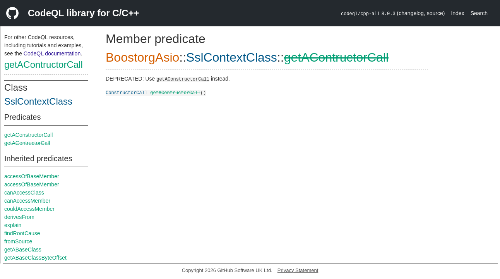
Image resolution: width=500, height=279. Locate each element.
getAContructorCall (43, 64)
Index (457, 13)
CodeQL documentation (52, 53)
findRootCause (22, 233)
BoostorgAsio (142, 57)
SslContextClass (38, 101)
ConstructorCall (126, 92)
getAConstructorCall (28, 135)
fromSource (18, 241)
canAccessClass (24, 192)
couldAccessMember (29, 209)
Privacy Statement (297, 270)
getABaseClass (22, 249)
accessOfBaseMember (31, 176)
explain (12, 225)
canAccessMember (27, 201)
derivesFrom (19, 217)
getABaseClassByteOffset (35, 258)
